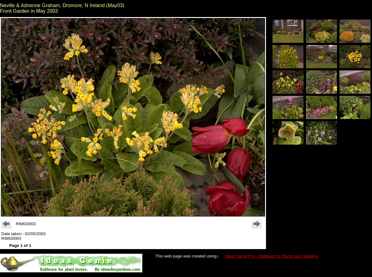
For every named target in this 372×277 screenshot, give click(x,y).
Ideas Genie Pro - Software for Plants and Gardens (271, 256)
